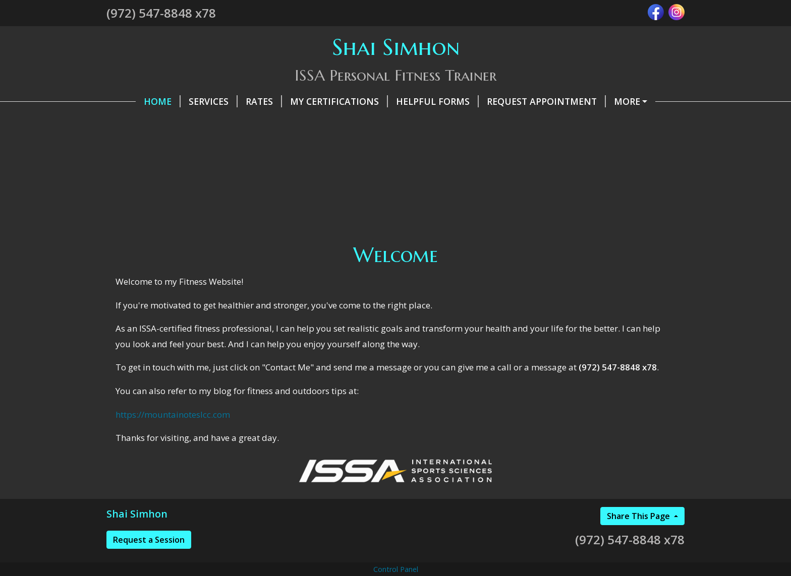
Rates (234, 101)
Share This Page (639, 537)
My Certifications (310, 101)
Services (183, 101)
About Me (215, 122)
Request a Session (149, 560)
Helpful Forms (408, 101)
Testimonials (622, 101)
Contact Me (149, 122)
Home (133, 101)
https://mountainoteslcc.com (173, 435)
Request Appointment (517, 101)
